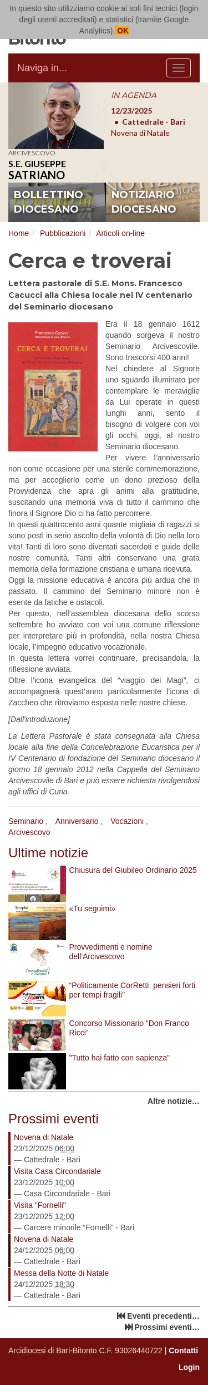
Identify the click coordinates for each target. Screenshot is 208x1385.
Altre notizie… (174, 1101)
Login (189, 1367)
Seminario (25, 821)
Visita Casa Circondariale (57, 1171)
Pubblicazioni (63, 233)
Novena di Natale (43, 1137)
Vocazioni (127, 821)
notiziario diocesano (143, 202)
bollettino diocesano (48, 202)
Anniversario (77, 821)
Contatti (183, 1350)
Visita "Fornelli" (40, 1205)
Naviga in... (42, 67)
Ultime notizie (48, 852)
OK (122, 30)
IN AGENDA (133, 95)
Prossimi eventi (53, 1118)
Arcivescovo (29, 832)
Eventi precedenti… (163, 1316)
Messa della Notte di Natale (61, 1273)
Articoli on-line (120, 233)
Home (18, 233)
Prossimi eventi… (167, 1327)
